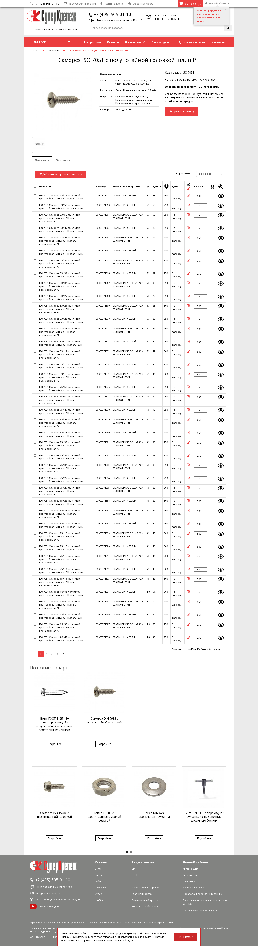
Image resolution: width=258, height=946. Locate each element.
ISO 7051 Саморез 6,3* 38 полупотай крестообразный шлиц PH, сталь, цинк (61, 252)
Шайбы (99, 900)
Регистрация (190, 875)
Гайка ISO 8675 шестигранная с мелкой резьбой (104, 816)
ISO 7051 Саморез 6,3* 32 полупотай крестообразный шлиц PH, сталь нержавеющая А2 (59, 286)
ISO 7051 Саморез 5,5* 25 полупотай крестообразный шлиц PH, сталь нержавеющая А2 (59, 491)
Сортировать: (183, 173)
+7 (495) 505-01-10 (46, 3)
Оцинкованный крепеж (145, 900)
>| (64, 653)
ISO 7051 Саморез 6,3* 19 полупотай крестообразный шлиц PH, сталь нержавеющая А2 (59, 354)
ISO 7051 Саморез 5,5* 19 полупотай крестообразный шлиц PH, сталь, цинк (61, 525)
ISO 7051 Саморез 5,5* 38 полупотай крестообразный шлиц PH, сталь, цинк (61, 434)
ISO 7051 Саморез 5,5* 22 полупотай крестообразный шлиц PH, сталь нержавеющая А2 (59, 514)
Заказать (42, 160)
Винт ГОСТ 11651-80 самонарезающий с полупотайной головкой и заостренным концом (54, 724)
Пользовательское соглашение (201, 910)
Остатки (113, 42)
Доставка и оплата (192, 42)
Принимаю (185, 937)
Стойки (99, 893)
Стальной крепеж (142, 893)
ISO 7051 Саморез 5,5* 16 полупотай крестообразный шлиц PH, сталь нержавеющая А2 (59, 559)
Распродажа (92, 42)
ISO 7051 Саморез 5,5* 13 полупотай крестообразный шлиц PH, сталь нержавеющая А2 (59, 582)
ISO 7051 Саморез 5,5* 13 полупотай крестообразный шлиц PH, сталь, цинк (61, 570)
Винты (98, 875)
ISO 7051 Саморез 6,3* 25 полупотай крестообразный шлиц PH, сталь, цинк (61, 297)
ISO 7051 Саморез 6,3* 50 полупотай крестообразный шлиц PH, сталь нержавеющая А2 (59, 218)
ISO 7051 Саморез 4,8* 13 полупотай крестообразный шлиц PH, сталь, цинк (61, 197)
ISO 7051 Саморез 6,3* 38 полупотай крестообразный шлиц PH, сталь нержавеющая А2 (59, 264)
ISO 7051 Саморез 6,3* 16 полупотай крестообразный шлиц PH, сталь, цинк (61, 366)
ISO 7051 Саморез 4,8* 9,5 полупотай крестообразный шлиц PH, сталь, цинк (61, 593)
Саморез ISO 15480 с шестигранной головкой (54, 815)
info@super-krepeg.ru (179, 101)
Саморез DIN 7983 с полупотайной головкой (104, 720)
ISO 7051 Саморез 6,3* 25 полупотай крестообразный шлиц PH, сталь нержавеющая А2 (59, 309)
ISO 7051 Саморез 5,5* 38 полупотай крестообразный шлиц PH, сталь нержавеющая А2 (59, 445)
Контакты (218, 42)
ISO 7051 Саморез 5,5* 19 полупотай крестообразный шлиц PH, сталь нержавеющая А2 (59, 536)
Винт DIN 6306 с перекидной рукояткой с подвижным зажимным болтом (204, 816)
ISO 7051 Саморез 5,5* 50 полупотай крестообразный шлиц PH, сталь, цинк (61, 388)
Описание (63, 160)
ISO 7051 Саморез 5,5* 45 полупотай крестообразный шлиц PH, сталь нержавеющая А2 (59, 423)
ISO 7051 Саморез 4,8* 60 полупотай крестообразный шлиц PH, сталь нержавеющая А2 (59, 605)
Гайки (98, 881)
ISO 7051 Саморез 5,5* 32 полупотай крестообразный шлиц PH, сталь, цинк (61, 457)
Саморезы (53, 50)
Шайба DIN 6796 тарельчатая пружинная (154, 815)
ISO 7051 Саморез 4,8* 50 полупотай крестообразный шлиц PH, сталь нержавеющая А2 (59, 627)
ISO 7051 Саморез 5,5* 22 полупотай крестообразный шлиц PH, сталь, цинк (61, 502)
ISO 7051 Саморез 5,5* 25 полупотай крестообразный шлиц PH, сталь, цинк (61, 479)
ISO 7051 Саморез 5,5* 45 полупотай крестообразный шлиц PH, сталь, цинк (61, 411)
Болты (98, 868)
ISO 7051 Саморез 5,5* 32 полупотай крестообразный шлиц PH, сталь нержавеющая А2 (59, 468)
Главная (33, 50)
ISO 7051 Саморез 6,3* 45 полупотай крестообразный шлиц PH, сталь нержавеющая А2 (59, 241)
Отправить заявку (182, 111)
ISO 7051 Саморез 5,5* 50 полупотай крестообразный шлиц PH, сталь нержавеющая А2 (59, 400)
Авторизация (190, 868)
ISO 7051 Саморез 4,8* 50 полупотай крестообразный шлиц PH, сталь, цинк (61, 616)
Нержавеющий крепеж (145, 906)
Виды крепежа (143, 862)
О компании (135, 42)
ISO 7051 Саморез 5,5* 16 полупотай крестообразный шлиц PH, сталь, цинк (61, 548)
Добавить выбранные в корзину (60, 174)
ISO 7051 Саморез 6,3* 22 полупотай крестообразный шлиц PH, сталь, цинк (61, 320)
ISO (133, 881)
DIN (133, 868)
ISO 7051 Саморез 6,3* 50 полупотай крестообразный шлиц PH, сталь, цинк (61, 206)
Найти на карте (112, 3)
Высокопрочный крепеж (146, 887)
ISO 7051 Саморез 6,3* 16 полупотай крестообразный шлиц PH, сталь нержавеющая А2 (59, 377)
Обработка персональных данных (202, 893)
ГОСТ (134, 875)
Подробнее (54, 744)
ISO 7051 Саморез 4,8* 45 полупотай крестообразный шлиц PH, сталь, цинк (61, 639)
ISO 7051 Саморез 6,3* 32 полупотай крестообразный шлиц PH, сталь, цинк (61, 275)
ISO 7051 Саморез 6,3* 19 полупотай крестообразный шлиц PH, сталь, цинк (61, 343)
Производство (161, 42)
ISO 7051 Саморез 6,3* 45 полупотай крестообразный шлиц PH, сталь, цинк (61, 229)
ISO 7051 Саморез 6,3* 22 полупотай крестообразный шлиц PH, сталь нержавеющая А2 (59, 332)
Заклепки (100, 887)
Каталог (101, 862)
